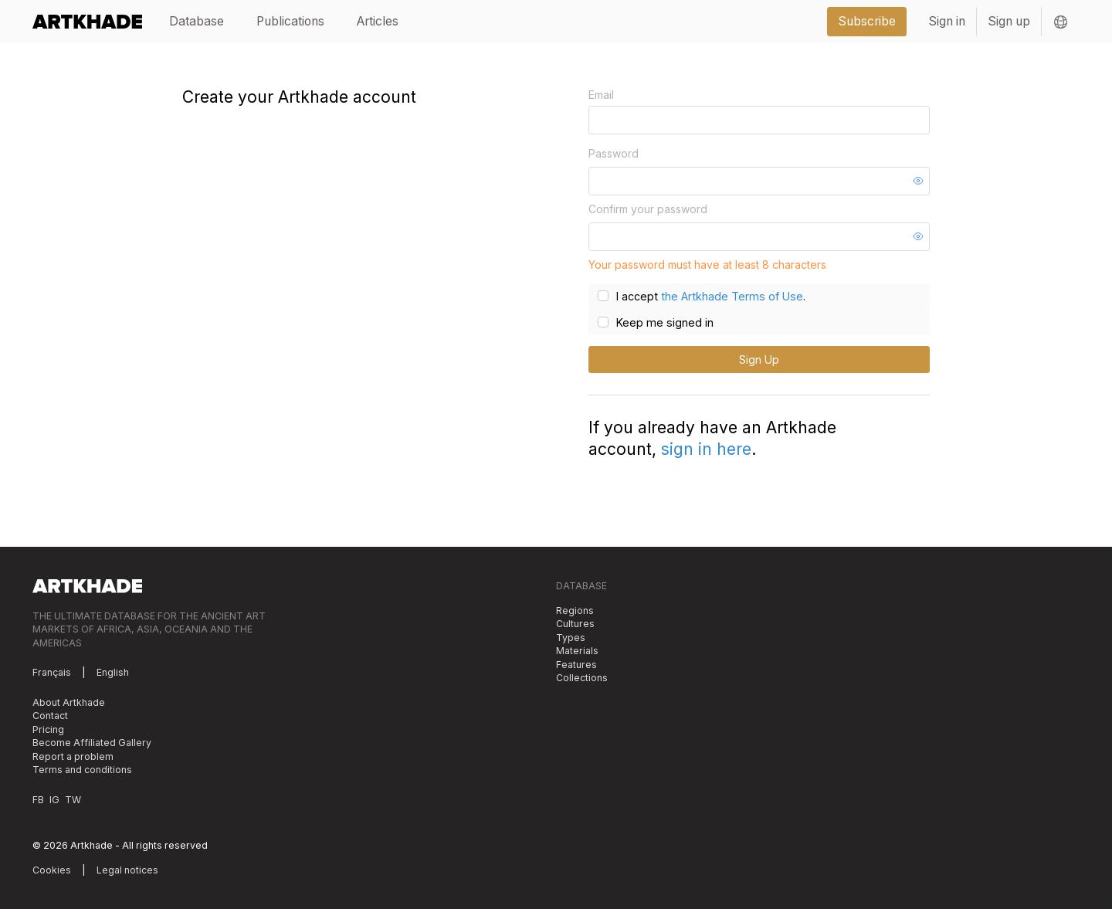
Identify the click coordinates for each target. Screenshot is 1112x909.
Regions (575, 610)
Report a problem (73, 755)
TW (73, 799)
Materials (577, 650)
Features (576, 664)
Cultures (575, 623)
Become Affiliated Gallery (91, 742)
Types (570, 637)
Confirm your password (647, 208)
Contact (50, 715)
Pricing (48, 728)
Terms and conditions (82, 769)
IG (54, 799)
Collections (582, 677)
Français (51, 672)
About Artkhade (68, 701)
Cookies (51, 869)
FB (38, 799)
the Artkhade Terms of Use (729, 296)
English (113, 672)
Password (613, 153)
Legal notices (127, 869)
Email (601, 94)
